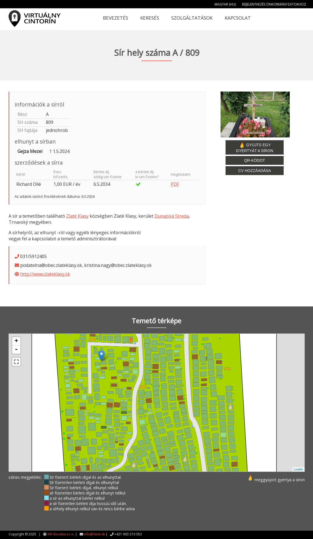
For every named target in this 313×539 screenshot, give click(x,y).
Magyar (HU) (225, 4)
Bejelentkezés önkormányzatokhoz (274, 4)
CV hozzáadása (254, 170)
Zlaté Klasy (77, 216)
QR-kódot (254, 160)
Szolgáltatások (192, 18)
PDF (175, 184)
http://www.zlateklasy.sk (45, 274)
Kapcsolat (238, 18)
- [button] (16, 349)
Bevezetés (115, 18)
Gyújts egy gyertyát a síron (254, 147)
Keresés (149, 18)
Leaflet (298, 469)
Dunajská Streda (171, 216)
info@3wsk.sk (94, 534)
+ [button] (16, 341)
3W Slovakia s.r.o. (60, 534)
